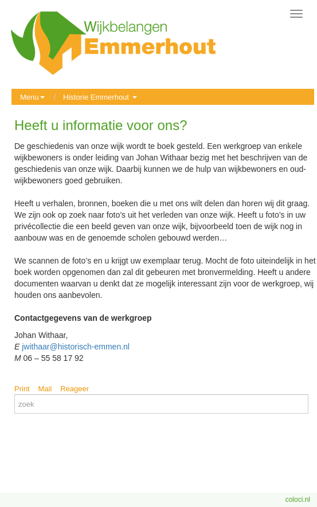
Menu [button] (32, 97)
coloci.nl (297, 500)
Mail (45, 388)
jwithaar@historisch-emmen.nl (76, 346)
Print (22, 388)
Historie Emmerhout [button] (99, 97)
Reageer (74, 388)
